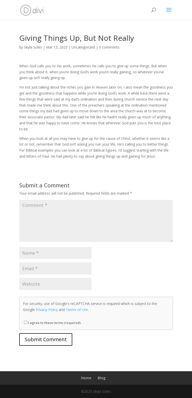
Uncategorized (83, 47)
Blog (102, 377)
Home (86, 377)
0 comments (109, 47)
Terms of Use (77, 309)
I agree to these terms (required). (52, 322)
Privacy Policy (47, 309)
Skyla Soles (33, 47)
